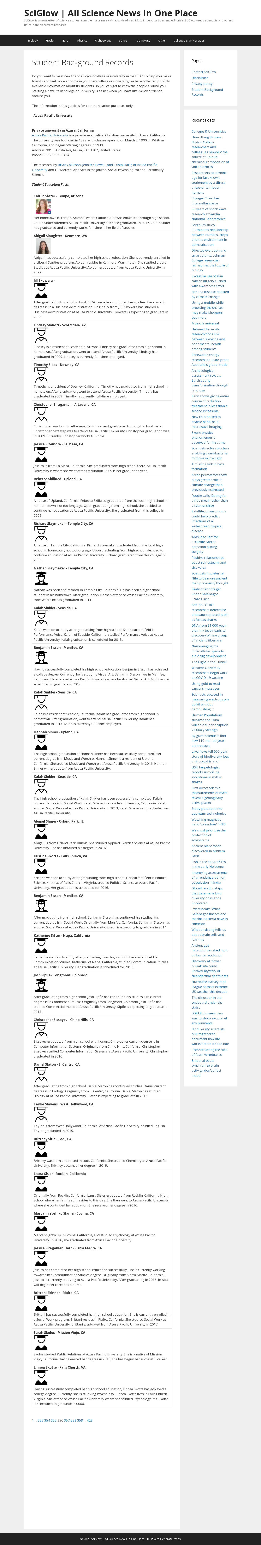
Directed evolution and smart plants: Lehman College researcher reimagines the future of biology (210, 260)
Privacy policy (202, 83)
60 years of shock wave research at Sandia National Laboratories (209, 214)
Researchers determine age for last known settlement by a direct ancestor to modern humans (209, 182)
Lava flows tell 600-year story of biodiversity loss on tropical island (210, 756)
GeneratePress (170, 1539)
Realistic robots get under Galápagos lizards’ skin (206, 594)
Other (162, 40)
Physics (82, 40)
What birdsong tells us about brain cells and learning (209, 934)
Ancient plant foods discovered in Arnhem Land (208, 851)
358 (74, 1420)
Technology (142, 40)
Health (50, 40)
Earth (65, 40)
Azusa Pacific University (50, 135)
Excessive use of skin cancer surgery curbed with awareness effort (209, 281)
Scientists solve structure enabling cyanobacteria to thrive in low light (210, 453)
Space (123, 40)
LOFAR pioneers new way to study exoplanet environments (209, 1018)
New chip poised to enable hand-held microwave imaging (207, 421)
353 (41, 1420)
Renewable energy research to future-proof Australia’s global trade (210, 359)
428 (90, 1420)
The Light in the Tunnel (209, 662)
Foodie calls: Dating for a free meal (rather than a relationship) (210, 500)
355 (54, 1420)
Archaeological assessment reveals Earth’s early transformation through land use (210, 380)
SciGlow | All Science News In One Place (111, 13)
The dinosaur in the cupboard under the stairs (207, 1002)
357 (67, 1420)
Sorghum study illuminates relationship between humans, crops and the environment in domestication (210, 235)
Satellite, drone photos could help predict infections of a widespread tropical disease (209, 521)
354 (47, 1420)
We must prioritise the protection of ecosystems (209, 835)
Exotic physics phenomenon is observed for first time (208, 437)
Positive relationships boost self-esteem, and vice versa (209, 562)
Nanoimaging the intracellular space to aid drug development (209, 651)
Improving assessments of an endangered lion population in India (210, 877)
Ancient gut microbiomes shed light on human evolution (210, 950)
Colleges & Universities (189, 40)
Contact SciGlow (204, 72)
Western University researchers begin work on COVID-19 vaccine (209, 672)
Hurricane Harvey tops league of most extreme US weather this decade (210, 986)
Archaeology (103, 40)
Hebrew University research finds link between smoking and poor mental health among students (208, 339)
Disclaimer (200, 78)
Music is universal (205, 323)
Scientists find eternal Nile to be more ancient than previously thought (210, 578)
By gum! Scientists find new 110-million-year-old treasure (209, 740)
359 (80, 1420)
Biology (33, 40)
